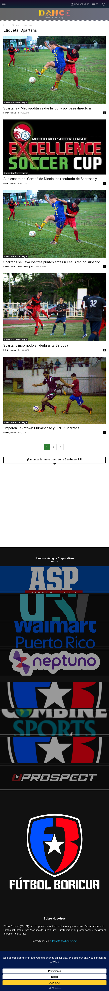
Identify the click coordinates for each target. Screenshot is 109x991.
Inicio (5, 25)
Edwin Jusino (9, 112)
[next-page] (61, 447)
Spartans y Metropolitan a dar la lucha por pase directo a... (48, 108)
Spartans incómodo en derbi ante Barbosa (35, 345)
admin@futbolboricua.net (63, 941)
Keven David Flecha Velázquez (18, 266)
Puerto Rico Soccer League (15, 102)
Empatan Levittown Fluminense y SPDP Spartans (41, 428)
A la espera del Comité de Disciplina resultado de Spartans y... (51, 179)
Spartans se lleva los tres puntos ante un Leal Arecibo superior (51, 262)
